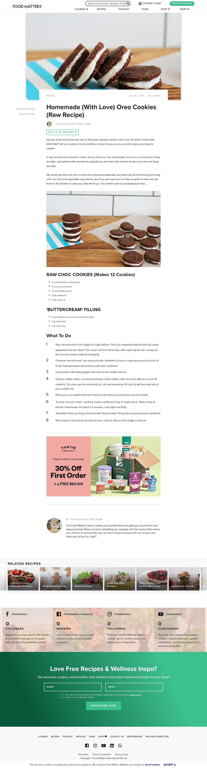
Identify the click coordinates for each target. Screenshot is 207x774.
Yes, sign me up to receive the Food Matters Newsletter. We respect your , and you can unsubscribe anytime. (103, 696)
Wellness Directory (157, 736)
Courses (80, 9)
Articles (81, 736)
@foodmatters (19, 614)
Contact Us (117, 736)
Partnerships (134, 736)
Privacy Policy (121, 754)
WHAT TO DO (27, 114)
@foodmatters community (78, 614)
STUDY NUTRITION (182, 3)
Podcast (124, 9)
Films (145, 9)
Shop (165, 9)
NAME (50, 687)
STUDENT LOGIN (149, 3)
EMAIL (112, 687)
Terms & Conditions (102, 754)
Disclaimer (84, 754)
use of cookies (152, 764)
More (183, 9)
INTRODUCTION (25, 109)
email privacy (135, 695)
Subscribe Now (103, 705)
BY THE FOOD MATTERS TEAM (84, 519)
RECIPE (50, 96)
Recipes (101, 9)
